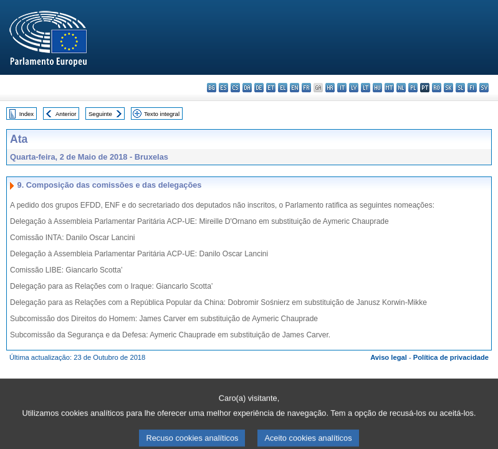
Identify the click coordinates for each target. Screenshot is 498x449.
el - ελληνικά (282, 87)
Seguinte (100, 113)
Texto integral (162, 113)
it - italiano (342, 87)
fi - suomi (472, 87)
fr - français (306, 87)
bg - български (211, 87)
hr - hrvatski (330, 87)
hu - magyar (377, 87)
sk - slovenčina (448, 87)
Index (26, 113)
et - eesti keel (270, 87)
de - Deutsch (259, 87)
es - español (223, 87)
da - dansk (247, 87)
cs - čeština (235, 87)
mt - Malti (389, 87)
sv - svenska (484, 87)
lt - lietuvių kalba (365, 87)
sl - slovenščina (460, 87)
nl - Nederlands (401, 87)
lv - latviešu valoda (353, 87)
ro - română (436, 87)
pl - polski (413, 87)
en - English (294, 87)
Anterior (66, 113)
